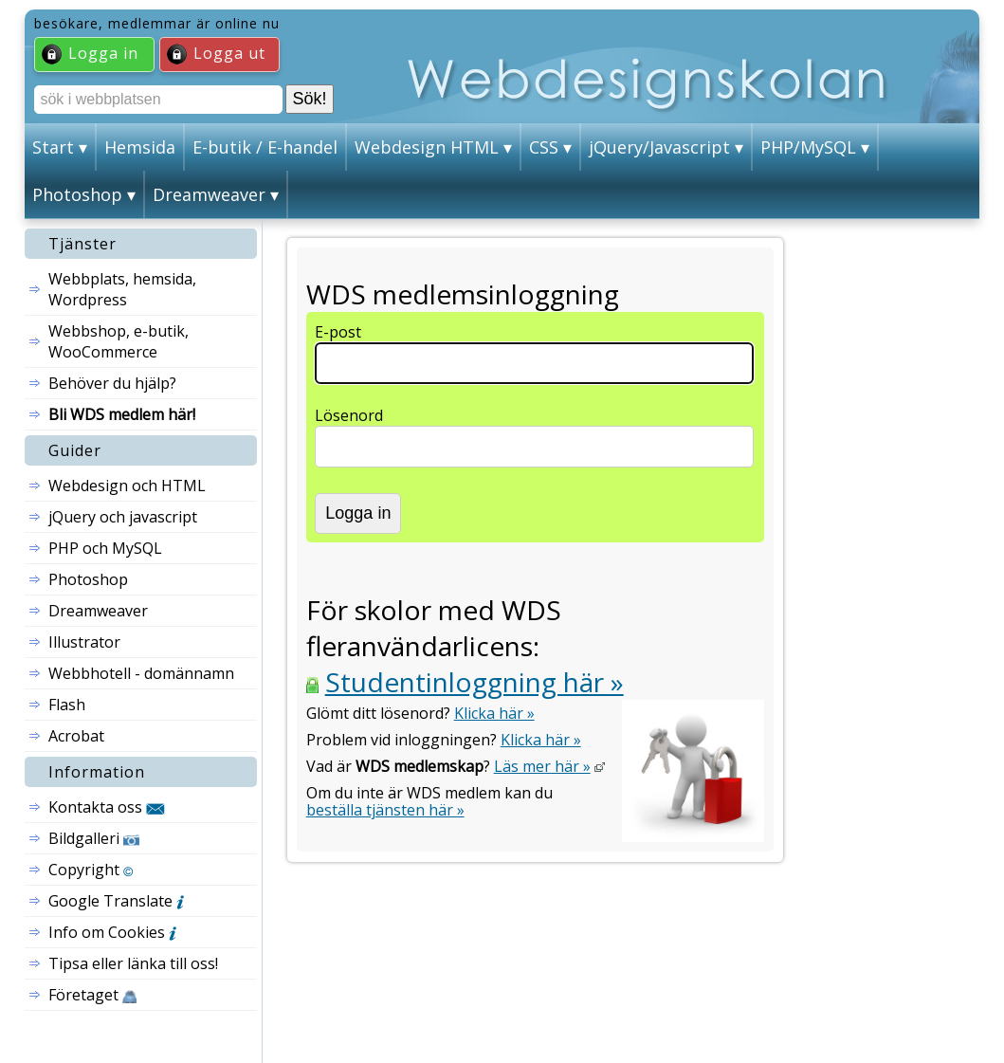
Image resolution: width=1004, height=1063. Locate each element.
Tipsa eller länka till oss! (133, 963)
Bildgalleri (93, 838)
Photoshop (77, 194)
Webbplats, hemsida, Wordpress (122, 289)
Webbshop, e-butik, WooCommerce (118, 341)
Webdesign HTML (427, 147)
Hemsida (139, 147)
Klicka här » (494, 713)
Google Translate (116, 900)
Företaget (92, 994)
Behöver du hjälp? (112, 383)
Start (53, 147)
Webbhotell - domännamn (141, 673)
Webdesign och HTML (127, 485)
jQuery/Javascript (659, 147)
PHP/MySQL (808, 147)
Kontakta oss (106, 807)
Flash (66, 704)
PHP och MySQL (105, 548)
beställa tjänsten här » (385, 809)
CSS (543, 147)
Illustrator (84, 642)
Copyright (91, 869)
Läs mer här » (542, 766)
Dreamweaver (209, 194)
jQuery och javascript (122, 516)
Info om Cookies (112, 932)
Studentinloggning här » (474, 682)
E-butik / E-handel (265, 147)
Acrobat (76, 735)
